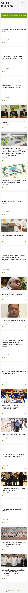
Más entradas (14, 585)
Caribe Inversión (7, 4)
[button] (25, 43)
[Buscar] (22, 3)
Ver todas (4, 17)
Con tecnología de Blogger (14, 591)
